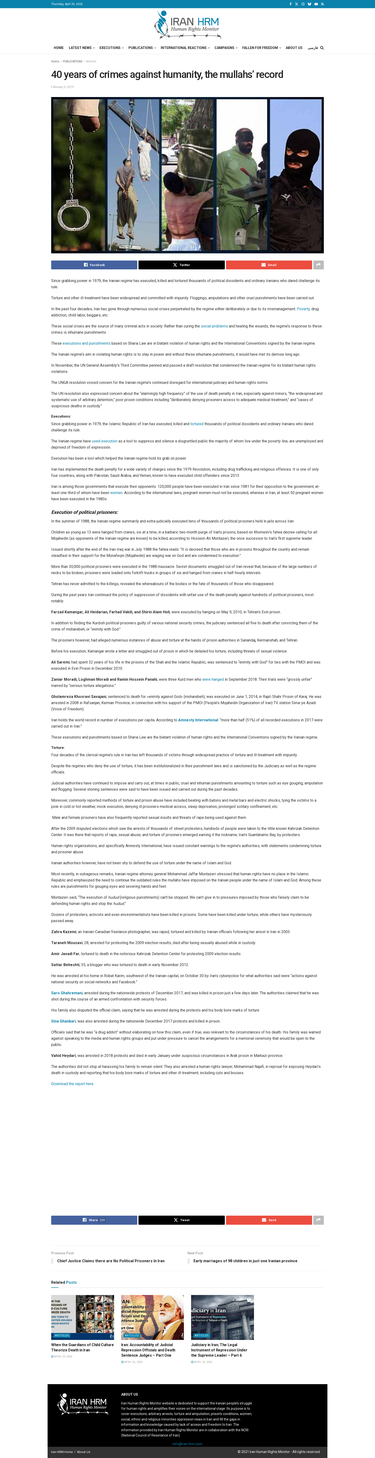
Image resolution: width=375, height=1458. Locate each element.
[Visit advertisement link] (187, 1235)
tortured (197, 424)
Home (59, 48)
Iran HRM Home (62, 1452)
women (116, 492)
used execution (104, 441)
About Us (294, 48)
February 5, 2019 (62, 87)
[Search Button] (322, 48)
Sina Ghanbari (63, 1021)
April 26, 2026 (131, 1362)
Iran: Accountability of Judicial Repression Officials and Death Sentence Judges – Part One (148, 1350)
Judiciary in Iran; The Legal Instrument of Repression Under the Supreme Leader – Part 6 (219, 1350)
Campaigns (224, 48)
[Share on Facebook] (94, 265)
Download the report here (72, 1084)
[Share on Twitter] (181, 265)
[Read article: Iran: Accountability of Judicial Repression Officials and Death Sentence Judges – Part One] (152, 1317)
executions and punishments (86, 343)
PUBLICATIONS (72, 61)
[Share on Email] (269, 265)
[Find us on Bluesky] (309, 4)
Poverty (303, 309)
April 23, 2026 (201, 1362)
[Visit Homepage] (187, 25)
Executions (110, 48)
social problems (214, 326)
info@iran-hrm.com (187, 1444)
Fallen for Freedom (260, 48)
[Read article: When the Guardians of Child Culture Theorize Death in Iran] (82, 1317)
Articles (91, 61)
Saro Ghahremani (67, 993)
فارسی (313, 48)
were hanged (213, 679)
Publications (140, 48)
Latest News (80, 48)
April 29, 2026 (61, 1356)
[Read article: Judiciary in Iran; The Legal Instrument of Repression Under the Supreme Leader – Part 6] (222, 1317)
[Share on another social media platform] (318, 265)
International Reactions (184, 48)
